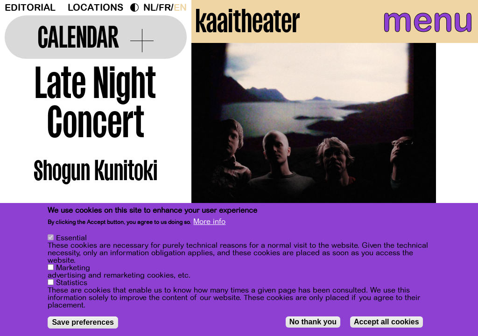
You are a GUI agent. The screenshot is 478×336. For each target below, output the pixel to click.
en (180, 8)
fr (165, 8)
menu (414, 28)
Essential (71, 238)
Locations (95, 8)
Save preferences (83, 322)
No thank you (313, 322)
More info (209, 221)
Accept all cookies (386, 322)
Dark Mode (137, 7)
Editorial (30, 8)
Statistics (71, 282)
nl (149, 8)
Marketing (73, 268)
